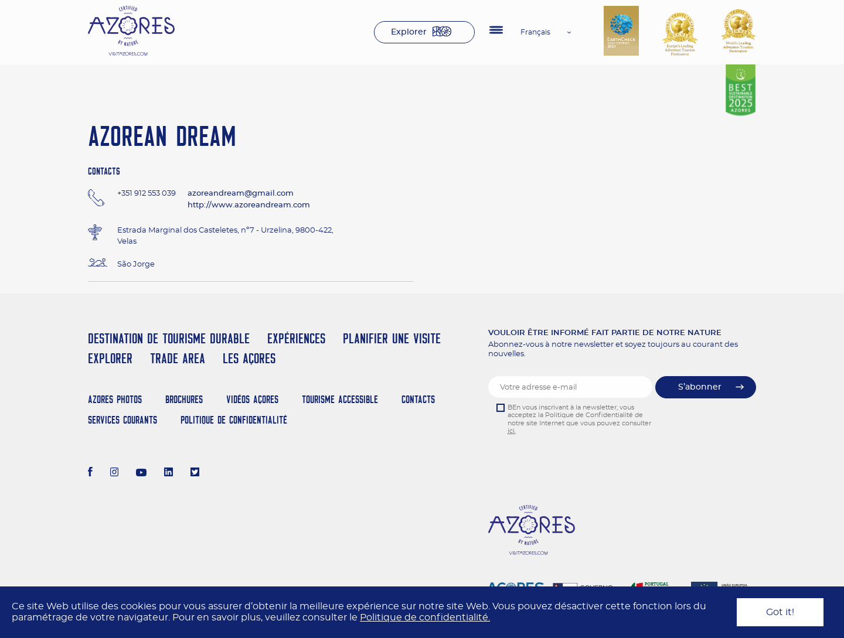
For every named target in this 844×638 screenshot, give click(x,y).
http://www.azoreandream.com (249, 205)
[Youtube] (141, 473)
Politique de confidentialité (234, 419)
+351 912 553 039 (146, 193)
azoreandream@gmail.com (241, 193)
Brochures (184, 399)
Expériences (296, 338)
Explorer (409, 32)
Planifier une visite (392, 338)
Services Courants (122, 419)
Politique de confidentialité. (425, 617)
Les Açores (249, 358)
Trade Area (177, 358)
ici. (512, 431)
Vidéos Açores (252, 399)
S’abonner (700, 387)
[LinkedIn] (168, 473)
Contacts (418, 399)
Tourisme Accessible (340, 399)
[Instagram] (114, 473)
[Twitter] (194, 473)
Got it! (780, 612)
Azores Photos (115, 399)
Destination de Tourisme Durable (169, 338)
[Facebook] (90, 473)
